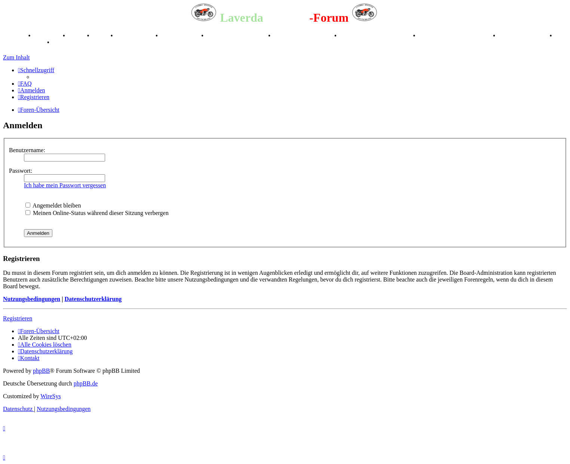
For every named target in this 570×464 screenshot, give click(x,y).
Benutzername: (27, 150)
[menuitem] (25, 83)
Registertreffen (135, 36)
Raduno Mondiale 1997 (303, 36)
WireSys (50, 396)
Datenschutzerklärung (93, 299)
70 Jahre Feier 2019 (523, 36)
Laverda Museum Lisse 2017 (454, 36)
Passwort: (20, 171)
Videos (100, 36)
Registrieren (17, 318)
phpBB (41, 371)
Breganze (15, 36)
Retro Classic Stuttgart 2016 (376, 36)
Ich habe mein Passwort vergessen (65, 185)
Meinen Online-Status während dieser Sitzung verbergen (97, 213)
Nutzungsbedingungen (31, 299)
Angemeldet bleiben (53, 205)
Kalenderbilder (180, 36)
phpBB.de (86, 383)
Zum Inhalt (16, 57)
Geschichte (47, 36)
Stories (77, 36)
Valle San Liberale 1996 (236, 36)
